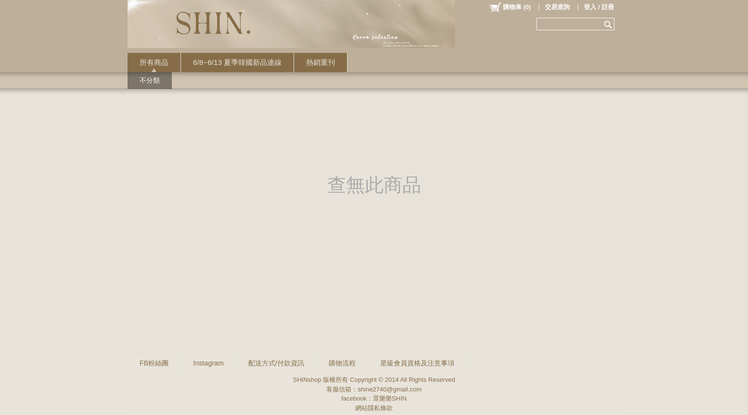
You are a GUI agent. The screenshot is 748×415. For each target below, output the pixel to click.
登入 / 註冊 (599, 7)
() (510, 7)
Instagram (208, 363)
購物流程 (342, 363)
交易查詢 (557, 7)
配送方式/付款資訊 (276, 363)
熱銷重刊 (320, 62)
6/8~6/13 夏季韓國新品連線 (237, 62)
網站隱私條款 (374, 408)
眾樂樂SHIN (390, 398)
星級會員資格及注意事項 (417, 363)
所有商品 (154, 62)
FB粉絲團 (154, 363)
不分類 (150, 80)
